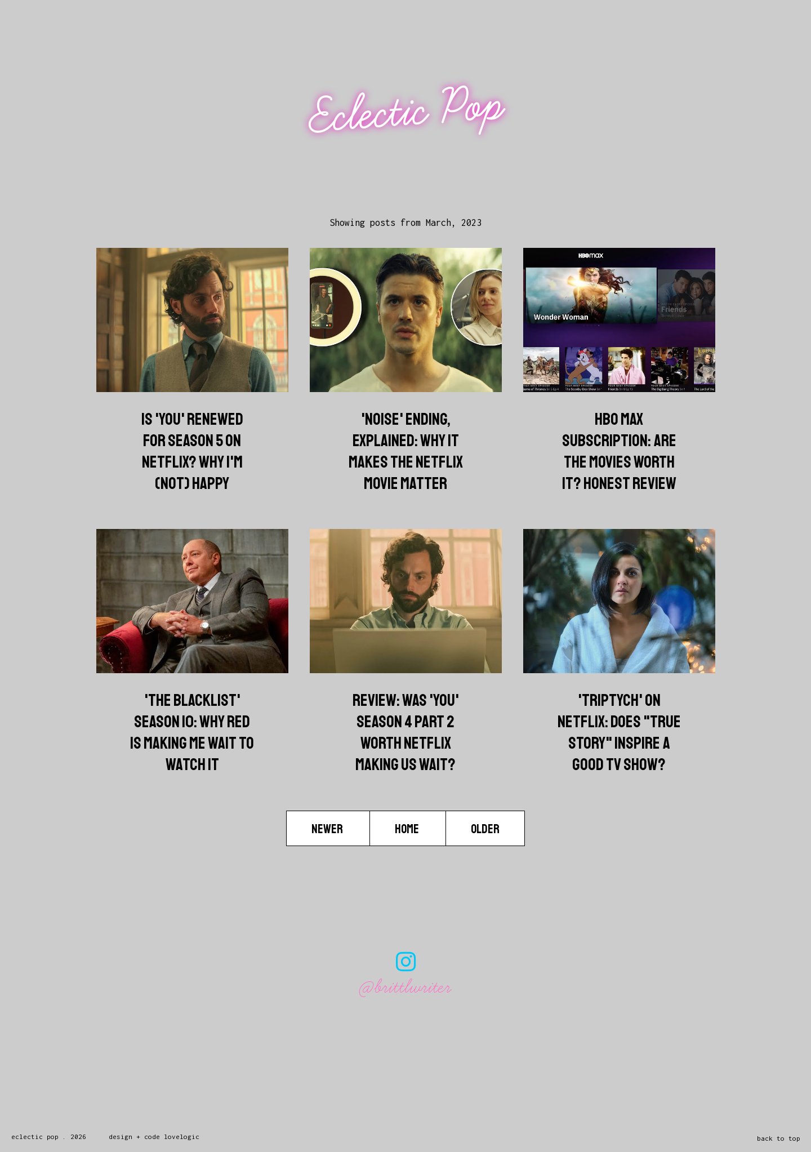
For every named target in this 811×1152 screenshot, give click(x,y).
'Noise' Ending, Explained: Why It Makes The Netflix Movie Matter (406, 451)
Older (485, 829)
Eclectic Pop (407, 111)
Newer (328, 829)
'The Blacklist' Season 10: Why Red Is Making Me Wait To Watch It (192, 732)
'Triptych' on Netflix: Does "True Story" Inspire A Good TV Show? (619, 732)
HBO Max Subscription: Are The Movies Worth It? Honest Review (619, 451)
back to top (778, 1138)
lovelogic (181, 1136)
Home (408, 829)
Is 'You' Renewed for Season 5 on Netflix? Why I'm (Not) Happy (192, 451)
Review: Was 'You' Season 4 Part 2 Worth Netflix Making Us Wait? (406, 732)
